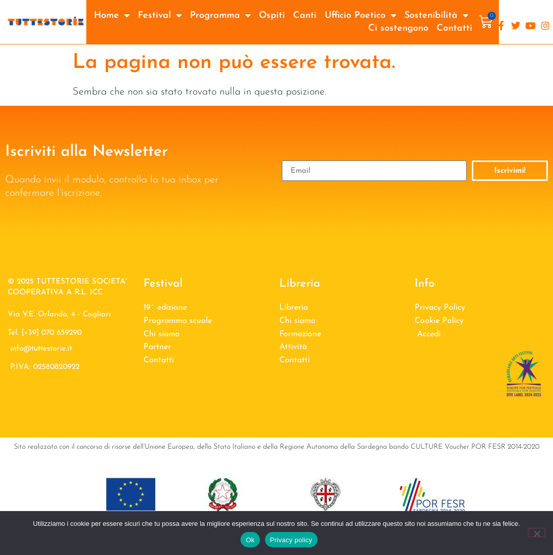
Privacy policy (291, 540)
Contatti (454, 28)
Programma (220, 15)
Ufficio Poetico (360, 15)
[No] (536, 532)
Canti (305, 15)
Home (112, 15)
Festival (160, 15)
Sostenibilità (436, 15)
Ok (250, 540)
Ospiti (272, 15)
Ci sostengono (398, 28)
